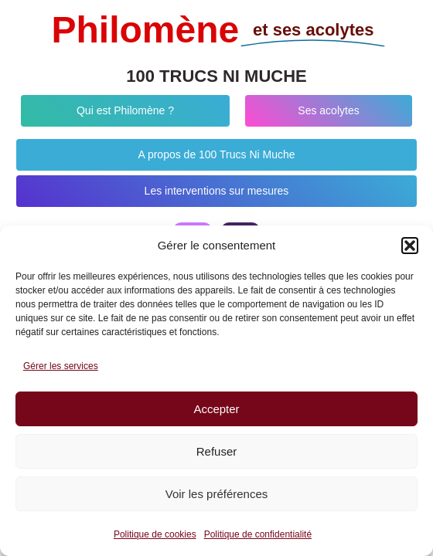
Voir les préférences (216, 493)
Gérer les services (60, 366)
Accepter (216, 408)
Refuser (216, 451)
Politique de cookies (155, 534)
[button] (410, 245)
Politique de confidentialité (258, 534)
